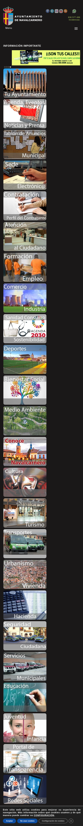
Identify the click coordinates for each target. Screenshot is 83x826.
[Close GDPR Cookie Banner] (71, 821)
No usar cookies (27, 821)
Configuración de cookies (53, 821)
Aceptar (9, 821)
